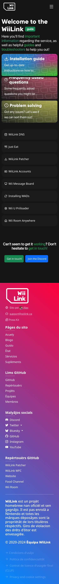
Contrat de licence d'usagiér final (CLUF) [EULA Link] (29, 568)
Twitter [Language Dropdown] (12, 425)
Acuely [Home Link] (9, 334)
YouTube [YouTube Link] (13, 447)
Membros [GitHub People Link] (11, 402)
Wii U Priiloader (16, 208)
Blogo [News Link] (9, 340)
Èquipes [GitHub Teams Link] (10, 396)
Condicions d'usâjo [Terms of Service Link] (19, 553)
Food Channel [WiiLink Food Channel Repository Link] (14, 481)
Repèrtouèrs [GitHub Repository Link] (13, 385)
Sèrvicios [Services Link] (11, 356)
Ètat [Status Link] (8, 351)
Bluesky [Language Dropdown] (13, 431)
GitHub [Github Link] (12, 436)
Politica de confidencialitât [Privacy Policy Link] (25, 559)
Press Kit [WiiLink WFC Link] (12, 319)
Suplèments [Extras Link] (13, 362)
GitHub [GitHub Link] (10, 380)
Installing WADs (16, 196)
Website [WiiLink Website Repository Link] (10, 476)
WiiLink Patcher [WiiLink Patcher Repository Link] (15, 465)
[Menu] (51, 6)
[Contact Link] (21, 313)
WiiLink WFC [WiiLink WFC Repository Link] (13, 471)
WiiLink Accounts (17, 171)
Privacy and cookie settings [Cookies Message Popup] (25, 577)
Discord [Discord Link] (12, 420)
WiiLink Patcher (16, 159)
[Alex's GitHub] (24, 307)
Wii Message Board (19, 184)
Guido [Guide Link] (9, 345)
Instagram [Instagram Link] (14, 441)
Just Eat (11, 147)
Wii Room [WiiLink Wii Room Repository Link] (11, 487)
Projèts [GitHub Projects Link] (10, 391)
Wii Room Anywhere (19, 220)
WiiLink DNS (14, 134)
